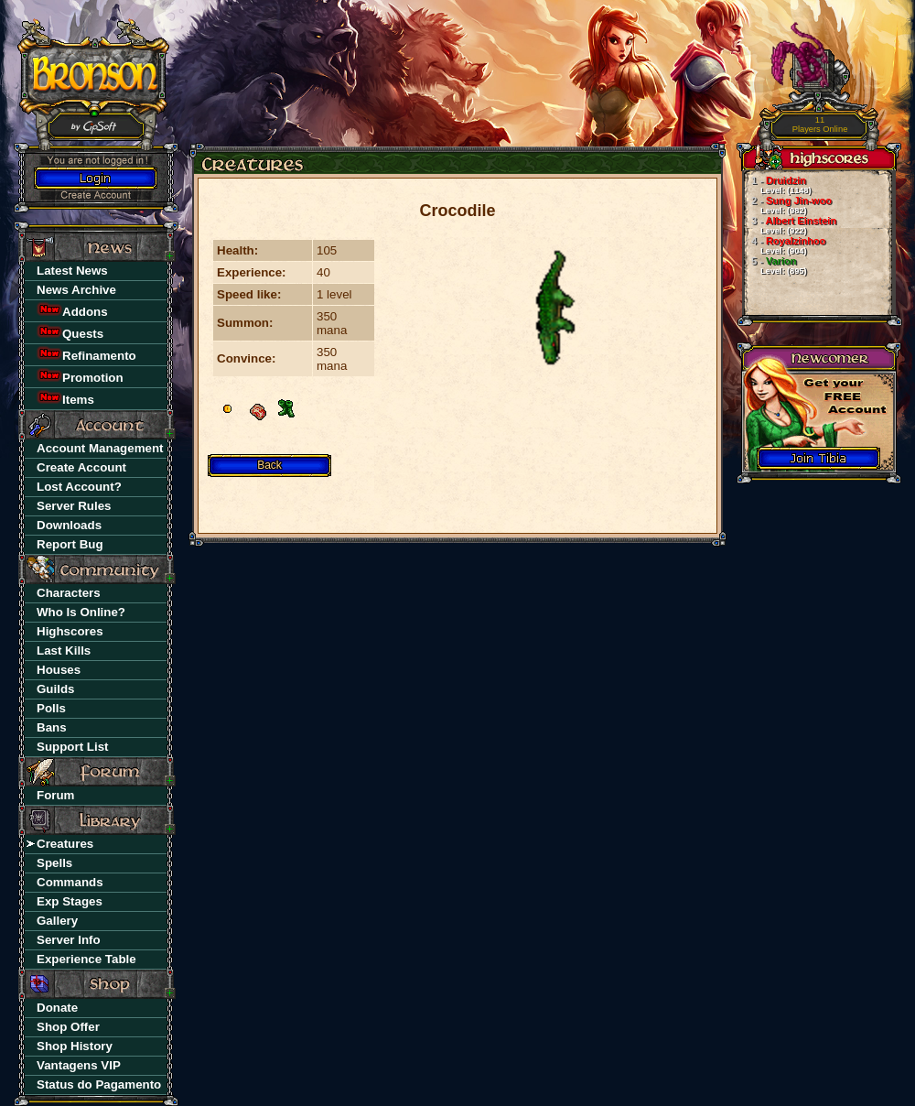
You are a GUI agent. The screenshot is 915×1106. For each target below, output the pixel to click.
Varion (774, 265)
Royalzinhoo (783, 245)
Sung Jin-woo (787, 205)
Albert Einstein (789, 225)
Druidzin (776, 185)
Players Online (820, 125)
